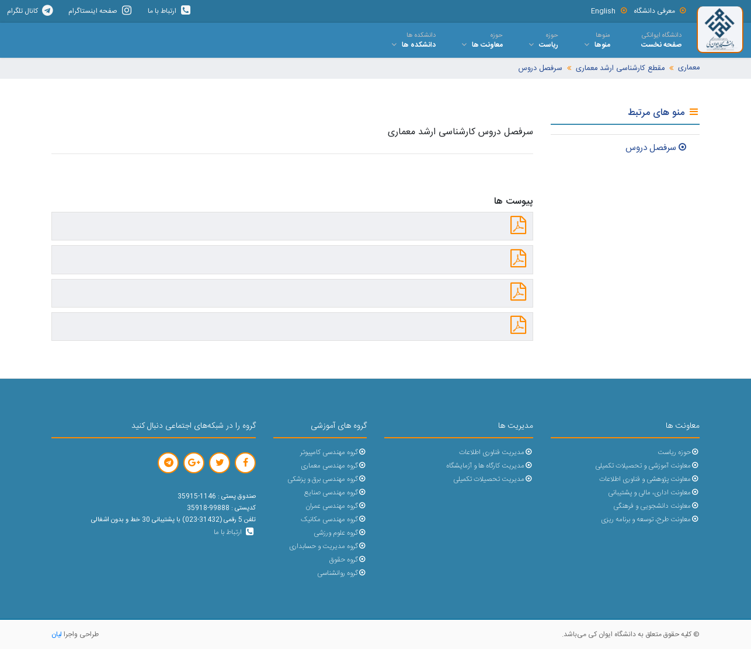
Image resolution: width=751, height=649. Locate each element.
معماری (689, 68)
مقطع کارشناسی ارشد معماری (620, 68)
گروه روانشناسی (342, 573)
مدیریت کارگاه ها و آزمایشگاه (489, 466)
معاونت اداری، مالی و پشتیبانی (654, 492)
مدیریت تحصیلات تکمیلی (493, 479)
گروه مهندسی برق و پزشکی (327, 479)
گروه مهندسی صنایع (335, 492)
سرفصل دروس (540, 68)
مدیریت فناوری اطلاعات (496, 452)
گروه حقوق (348, 560)
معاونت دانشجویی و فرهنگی (656, 506)
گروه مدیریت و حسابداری (328, 546)
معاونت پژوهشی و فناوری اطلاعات (649, 479)
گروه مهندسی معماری (334, 466)
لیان (56, 634)
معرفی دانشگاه (660, 11)
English (609, 11)
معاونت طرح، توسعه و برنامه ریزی (650, 519)
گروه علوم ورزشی (340, 533)
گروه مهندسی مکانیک (334, 519)
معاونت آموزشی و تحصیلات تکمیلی (647, 466)
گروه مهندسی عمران (336, 506)
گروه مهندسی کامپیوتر (333, 452)
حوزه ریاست (679, 452)
